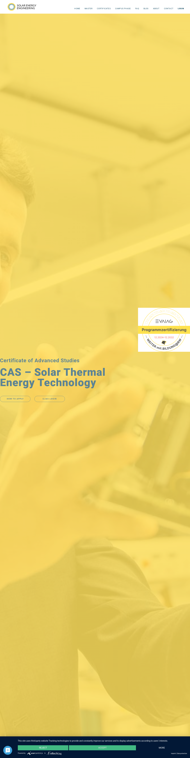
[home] (22, 6)
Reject (43, 747)
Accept (102, 747)
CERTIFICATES (104, 9)
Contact (168, 9)
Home (77, 9)
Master (88, 9)
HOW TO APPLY (15, 399)
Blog (146, 9)
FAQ (137, 9)
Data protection (182, 753)
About (156, 9)
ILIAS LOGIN (50, 399)
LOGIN (181, 9)
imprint (173, 753)
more (162, 747)
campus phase (123, 9)
